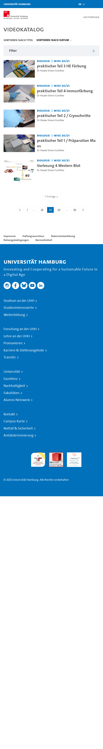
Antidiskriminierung (18, 435)
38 (43, 210)
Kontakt (9, 414)
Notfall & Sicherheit (18, 428)
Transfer (10, 357)
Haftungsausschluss (33, 236)
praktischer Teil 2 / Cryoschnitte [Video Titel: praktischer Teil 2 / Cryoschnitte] (64, 115)
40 (59, 210)
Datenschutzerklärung (63, 236)
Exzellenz (11, 378)
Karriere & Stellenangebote (24, 350)
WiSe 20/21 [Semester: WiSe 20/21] (62, 61)
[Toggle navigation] (98, 4)
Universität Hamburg (17, 4)
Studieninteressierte (19, 307)
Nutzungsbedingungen (16, 240)
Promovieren (13, 343)
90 (75, 210)
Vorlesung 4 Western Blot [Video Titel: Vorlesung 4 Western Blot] (58, 165)
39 (51, 210)
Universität (12, 371)
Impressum (10, 236)
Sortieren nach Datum (52, 40)
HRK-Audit (73, 454)
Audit (52, 454)
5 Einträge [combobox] (51, 196)
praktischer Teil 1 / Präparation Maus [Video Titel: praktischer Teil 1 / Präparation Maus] (66, 143)
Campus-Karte (14, 421)
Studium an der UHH (19, 300)
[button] (80, 4)
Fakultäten (11, 393)
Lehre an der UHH (17, 336)
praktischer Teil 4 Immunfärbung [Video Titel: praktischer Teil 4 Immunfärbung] (65, 90)
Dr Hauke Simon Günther (50, 70)
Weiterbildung (14, 315)
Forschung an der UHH (20, 329)
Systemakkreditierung (92, 454)
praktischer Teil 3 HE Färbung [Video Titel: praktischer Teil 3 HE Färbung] (61, 66)
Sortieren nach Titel (18, 40)
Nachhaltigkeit (14, 385)
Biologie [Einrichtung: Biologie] (43, 61)
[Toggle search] (89, 4)
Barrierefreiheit (44, 240)
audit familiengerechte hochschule (38, 459)
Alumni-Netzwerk (17, 400)
